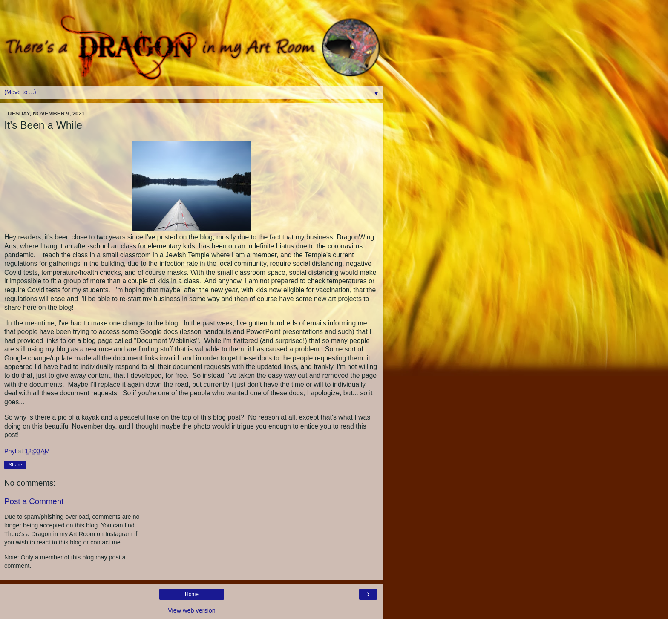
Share (15, 465)
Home (192, 594)
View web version (192, 610)
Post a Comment (33, 501)
